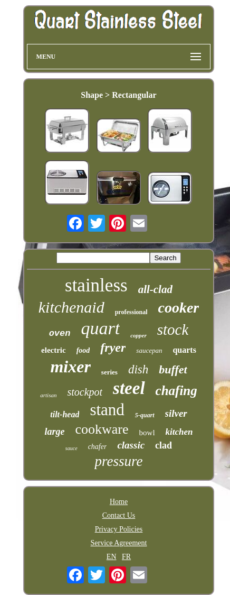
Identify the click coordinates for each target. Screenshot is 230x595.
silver (176, 413)
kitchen (179, 432)
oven (60, 333)
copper (138, 335)
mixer (70, 366)
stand (107, 409)
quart (100, 328)
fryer (113, 347)
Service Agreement (119, 543)
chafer (97, 447)
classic (131, 445)
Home (119, 502)
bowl (147, 432)
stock (173, 329)
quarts (184, 349)
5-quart (145, 415)
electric (53, 350)
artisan (48, 395)
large (54, 431)
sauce (71, 448)
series (109, 372)
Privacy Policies (119, 529)
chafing (176, 390)
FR (126, 557)
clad (163, 445)
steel (129, 388)
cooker (178, 307)
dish (138, 369)
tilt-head (64, 414)
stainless (96, 285)
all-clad (155, 289)
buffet (173, 369)
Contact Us (119, 515)
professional (131, 312)
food (83, 350)
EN (112, 557)
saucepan (149, 350)
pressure (118, 461)
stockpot (84, 392)
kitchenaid (71, 307)
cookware (101, 429)
